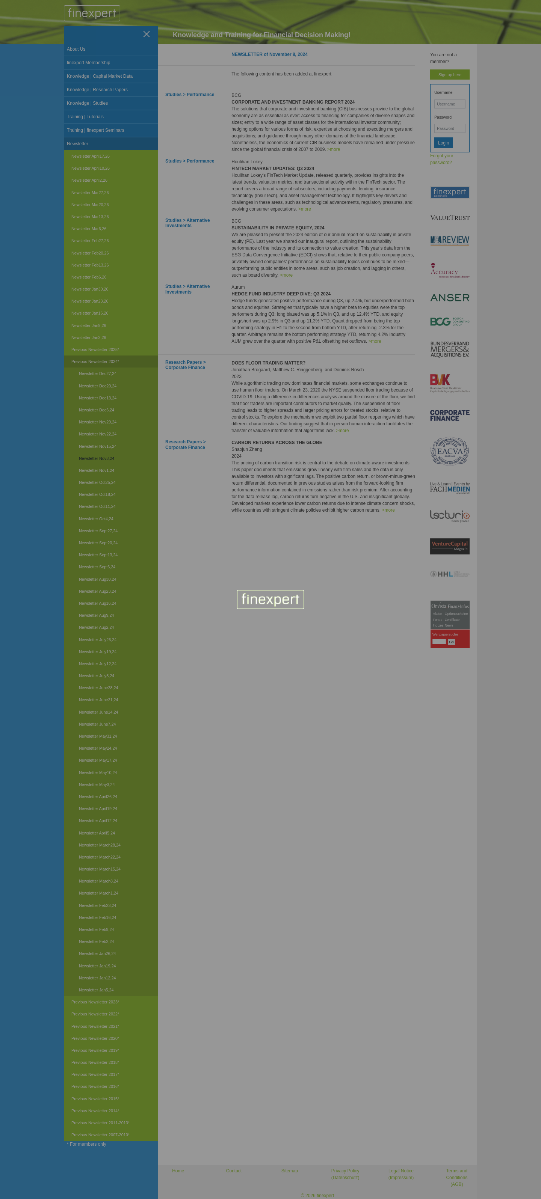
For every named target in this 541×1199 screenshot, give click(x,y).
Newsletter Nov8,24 (96, 458)
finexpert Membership (88, 62)
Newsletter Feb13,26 (90, 265)
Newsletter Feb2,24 (96, 941)
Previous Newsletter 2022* (95, 1014)
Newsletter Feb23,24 (97, 905)
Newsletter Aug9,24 (96, 615)
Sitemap (289, 1170)
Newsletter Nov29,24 (97, 422)
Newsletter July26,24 (97, 639)
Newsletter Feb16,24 (97, 917)
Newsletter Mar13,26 (90, 216)
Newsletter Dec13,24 (97, 398)
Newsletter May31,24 (98, 736)
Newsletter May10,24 (98, 772)
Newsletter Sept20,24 (98, 543)
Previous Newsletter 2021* (95, 1026)
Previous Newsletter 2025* (95, 349)
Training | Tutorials (85, 116)
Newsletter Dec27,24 (97, 373)
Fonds (437, 620)
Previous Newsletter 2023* (95, 1002)
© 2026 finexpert (317, 1195)
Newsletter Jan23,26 (89, 301)
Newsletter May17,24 (98, 760)
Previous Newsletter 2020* (95, 1038)
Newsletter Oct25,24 (97, 482)
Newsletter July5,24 (96, 675)
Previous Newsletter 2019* (95, 1050)
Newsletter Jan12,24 (97, 978)
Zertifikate (452, 620)
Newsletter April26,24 (98, 796)
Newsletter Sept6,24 (97, 567)
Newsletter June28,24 (98, 687)
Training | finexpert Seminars (95, 130)
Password (443, 117)
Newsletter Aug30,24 (97, 579)
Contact (234, 1170)
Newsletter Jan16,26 (89, 313)
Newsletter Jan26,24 (97, 953)
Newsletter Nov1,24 (96, 470)
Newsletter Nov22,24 (97, 434)
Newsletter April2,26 (89, 180)
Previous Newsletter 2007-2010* (100, 1135)
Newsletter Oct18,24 (97, 494)
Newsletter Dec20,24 (97, 386)
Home (178, 1170)
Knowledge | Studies (87, 103)
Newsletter (77, 143)
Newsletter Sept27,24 (98, 531)
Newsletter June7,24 (97, 724)
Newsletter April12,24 (98, 820)
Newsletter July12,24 (97, 663)
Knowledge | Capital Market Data (100, 76)
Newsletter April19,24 (98, 808)
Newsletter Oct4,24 (96, 519)
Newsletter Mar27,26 (90, 192)
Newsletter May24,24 (98, 748)
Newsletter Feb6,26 (89, 277)
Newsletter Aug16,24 (97, 603)
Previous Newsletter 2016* (95, 1086)
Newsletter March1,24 (98, 893)
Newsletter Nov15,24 (97, 446)
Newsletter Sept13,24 (98, 555)
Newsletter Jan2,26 (88, 337)
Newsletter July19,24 (97, 651)
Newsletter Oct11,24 (97, 506)
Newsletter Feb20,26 (90, 253)
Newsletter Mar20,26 (90, 204)
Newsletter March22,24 (100, 857)
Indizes (438, 625)
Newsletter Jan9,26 (88, 325)
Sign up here (449, 74)
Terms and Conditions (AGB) (456, 1177)
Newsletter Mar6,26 (89, 228)
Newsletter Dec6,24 (96, 410)
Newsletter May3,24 (97, 784)
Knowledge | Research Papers (97, 89)
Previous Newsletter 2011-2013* (100, 1123)
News (449, 625)
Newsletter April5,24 (97, 833)
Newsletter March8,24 (98, 881)
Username (443, 92)
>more (333, 149)
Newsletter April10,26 (90, 168)
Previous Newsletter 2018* (95, 1062)
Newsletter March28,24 (100, 845)
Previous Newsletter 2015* (95, 1099)
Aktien (437, 614)
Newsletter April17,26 (90, 156)
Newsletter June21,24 (98, 699)
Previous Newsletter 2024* (95, 361)
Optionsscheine (456, 614)
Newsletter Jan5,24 (96, 990)
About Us (76, 49)
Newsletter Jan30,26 (89, 289)
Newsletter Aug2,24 (96, 627)
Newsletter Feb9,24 (96, 929)
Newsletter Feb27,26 (90, 240)
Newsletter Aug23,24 (97, 591)
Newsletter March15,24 (100, 869)
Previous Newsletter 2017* (95, 1074)
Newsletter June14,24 (98, 712)
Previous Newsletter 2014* (95, 1111)
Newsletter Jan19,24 (97, 966)
